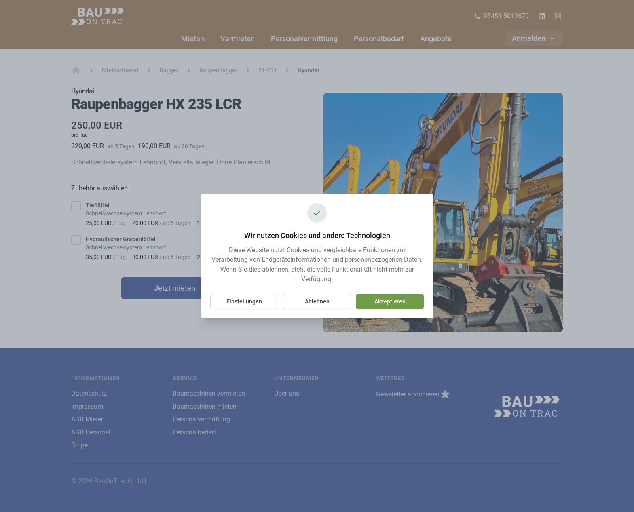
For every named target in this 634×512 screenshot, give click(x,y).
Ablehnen (317, 301)
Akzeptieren (390, 301)
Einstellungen (244, 301)
